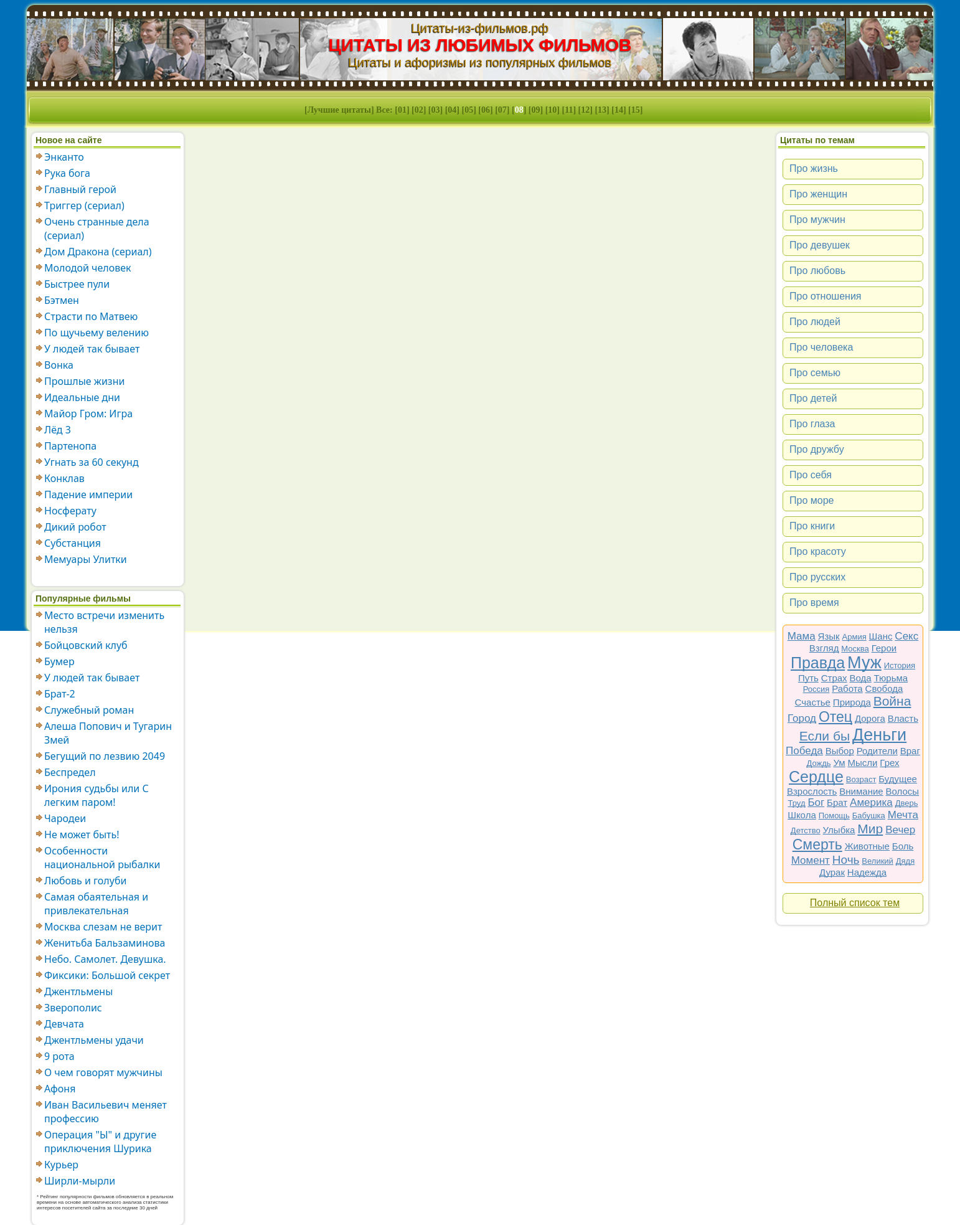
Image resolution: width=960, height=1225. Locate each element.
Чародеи (65, 818)
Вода (861, 678)
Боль (902, 846)
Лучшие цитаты (339, 110)
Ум (839, 762)
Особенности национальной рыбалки (102, 857)
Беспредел (70, 772)
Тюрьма (891, 678)
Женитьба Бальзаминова (105, 943)
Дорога (870, 718)
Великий (877, 861)
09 (536, 110)
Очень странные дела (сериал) (96, 228)
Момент (810, 860)
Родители (877, 750)
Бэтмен (61, 300)
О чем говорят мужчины (103, 1072)
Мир (870, 828)
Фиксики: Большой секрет (107, 975)
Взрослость (812, 791)
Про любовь (817, 270)
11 (569, 110)
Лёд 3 (57, 430)
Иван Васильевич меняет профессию (105, 1111)
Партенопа (70, 446)
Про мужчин (817, 219)
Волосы (903, 791)
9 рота (59, 1056)
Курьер (61, 1164)
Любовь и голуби (85, 880)
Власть (903, 718)
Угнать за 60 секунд (91, 462)
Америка (871, 802)
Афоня (59, 1088)
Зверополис (73, 1008)
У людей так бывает (91, 349)
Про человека (821, 347)
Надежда (867, 872)
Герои (884, 648)
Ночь (846, 859)
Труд (797, 803)
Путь (808, 678)
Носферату (70, 511)
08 (519, 110)
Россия (816, 689)
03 (435, 110)
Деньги (879, 735)
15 (635, 110)
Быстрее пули (77, 284)
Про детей (813, 398)
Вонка (58, 365)
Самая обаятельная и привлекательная (96, 903)
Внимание (861, 791)
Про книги (812, 526)
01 (402, 110)
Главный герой (80, 189)
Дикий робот (75, 527)
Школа (802, 815)
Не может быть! (82, 834)
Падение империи (88, 494)
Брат (837, 802)
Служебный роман (89, 710)
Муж (864, 662)
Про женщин (818, 194)
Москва (854, 648)
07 (502, 110)
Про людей (814, 321)
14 (618, 110)
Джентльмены (78, 991)
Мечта (903, 815)
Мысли (863, 762)
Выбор (840, 750)
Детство (806, 830)
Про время (814, 602)
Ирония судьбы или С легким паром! (96, 795)
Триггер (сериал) (84, 205)
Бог (815, 802)
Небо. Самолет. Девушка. (105, 959)
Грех (889, 762)
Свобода (884, 688)
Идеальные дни (82, 397)
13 (602, 110)
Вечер (900, 830)
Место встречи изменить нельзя (104, 622)
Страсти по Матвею (91, 316)
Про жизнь (813, 168)
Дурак (832, 872)
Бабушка (868, 815)
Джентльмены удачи (94, 1040)
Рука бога (67, 173)
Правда (818, 662)
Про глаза (812, 424)
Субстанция (72, 543)
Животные (867, 846)
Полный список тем (855, 902)
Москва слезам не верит (103, 927)
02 (419, 110)
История (899, 665)
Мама (802, 636)
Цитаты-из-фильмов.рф (479, 28)
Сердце (816, 776)
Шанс (881, 636)
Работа (847, 688)
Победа (804, 751)
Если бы (824, 736)
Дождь (819, 763)
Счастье (813, 702)
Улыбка (839, 830)
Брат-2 (59, 694)
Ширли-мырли (79, 1181)
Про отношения (825, 296)
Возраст (861, 779)
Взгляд (824, 648)
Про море (811, 500)
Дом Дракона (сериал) (98, 251)
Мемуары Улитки (85, 559)
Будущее (897, 778)
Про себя (810, 475)
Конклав (64, 478)
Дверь (906, 803)
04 (452, 110)
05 (468, 110)
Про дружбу (816, 449)
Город (802, 718)
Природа (852, 702)
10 (552, 110)
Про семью (814, 372)
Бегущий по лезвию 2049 (104, 756)
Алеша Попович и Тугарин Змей (108, 733)
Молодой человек (87, 268)
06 (485, 110)
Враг (910, 750)
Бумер (59, 661)
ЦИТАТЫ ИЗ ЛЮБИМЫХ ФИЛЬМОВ (480, 45)
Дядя (905, 861)
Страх (834, 678)
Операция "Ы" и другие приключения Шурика (100, 1141)
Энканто (64, 157)
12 (585, 110)
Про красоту (817, 551)
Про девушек (819, 245)
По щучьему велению (96, 332)
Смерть (817, 844)
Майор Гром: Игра (88, 413)
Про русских (817, 577)
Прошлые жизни (84, 381)
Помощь (834, 815)
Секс (906, 636)
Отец (835, 717)
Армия (854, 636)
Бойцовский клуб (86, 645)
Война (892, 701)
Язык (829, 636)
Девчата (64, 1024)
